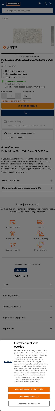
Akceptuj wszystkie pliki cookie (29, 389)
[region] (27, 375)
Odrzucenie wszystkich (29, 396)
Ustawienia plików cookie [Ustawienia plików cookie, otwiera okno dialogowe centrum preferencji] (29, 404)
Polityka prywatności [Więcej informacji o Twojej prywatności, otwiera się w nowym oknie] (31, 381)
